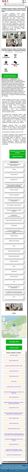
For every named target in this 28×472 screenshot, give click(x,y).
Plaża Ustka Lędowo (14, 355)
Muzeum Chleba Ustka (13, 423)
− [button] (3, 320)
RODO (8, 470)
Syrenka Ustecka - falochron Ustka (14, 386)
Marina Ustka (14, 381)
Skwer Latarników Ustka (14, 397)
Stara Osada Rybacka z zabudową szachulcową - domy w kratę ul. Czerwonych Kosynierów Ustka (14, 434)
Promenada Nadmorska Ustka (14, 428)
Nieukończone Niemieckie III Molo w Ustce (13, 365)
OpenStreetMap (23, 337)
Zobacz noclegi (14, 347)
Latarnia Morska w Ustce (14, 407)
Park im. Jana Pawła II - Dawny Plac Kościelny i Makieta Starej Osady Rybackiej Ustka (13, 413)
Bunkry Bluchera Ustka (13, 376)
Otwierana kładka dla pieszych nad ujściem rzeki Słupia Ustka (13, 392)
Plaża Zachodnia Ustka (13, 360)
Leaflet (17, 337)
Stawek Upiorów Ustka (13, 371)
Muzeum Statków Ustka (14, 418)
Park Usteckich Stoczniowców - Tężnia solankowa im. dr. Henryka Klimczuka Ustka (14, 450)
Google (24, 465)
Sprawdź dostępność (10, 75)
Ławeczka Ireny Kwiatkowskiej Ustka (14, 454)
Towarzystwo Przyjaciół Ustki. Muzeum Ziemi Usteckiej (14, 440)
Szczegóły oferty (14, 341)
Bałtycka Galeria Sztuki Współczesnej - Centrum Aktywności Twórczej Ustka (13, 403)
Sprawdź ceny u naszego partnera (17, 152)
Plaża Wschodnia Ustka (14, 444)
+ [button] (3, 317)
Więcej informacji (17, 156)
